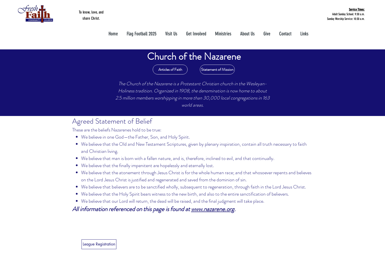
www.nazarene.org (212, 209)
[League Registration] (99, 244)
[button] (196, 32)
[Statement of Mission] (217, 69)
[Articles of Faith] (170, 69)
